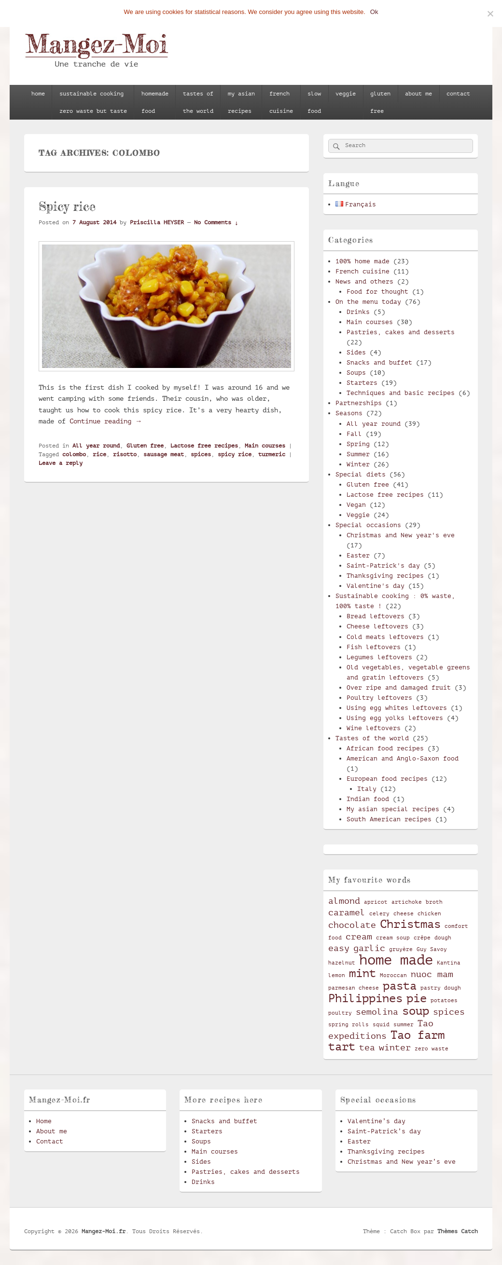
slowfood (314, 102)
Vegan (356, 504)
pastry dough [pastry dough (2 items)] (440, 988)
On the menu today (368, 301)
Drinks (358, 311)
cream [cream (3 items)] (359, 936)
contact (458, 93)
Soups (356, 372)
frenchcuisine (281, 102)
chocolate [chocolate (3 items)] (352, 925)
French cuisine (362, 271)
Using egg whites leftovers (397, 707)
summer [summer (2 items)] (403, 1025)
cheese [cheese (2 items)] (403, 914)
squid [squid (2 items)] (381, 1025)
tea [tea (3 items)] (367, 1047)
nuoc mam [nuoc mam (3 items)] (432, 974)
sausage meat (163, 454)
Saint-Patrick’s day (384, 1131)
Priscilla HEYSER (157, 222)
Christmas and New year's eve (401, 535)
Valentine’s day (376, 1121)
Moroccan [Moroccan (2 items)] (393, 976)
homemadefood (154, 102)
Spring (358, 444)
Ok (374, 11)
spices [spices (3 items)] (449, 1012)
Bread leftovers (375, 616)
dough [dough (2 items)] (442, 938)
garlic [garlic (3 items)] (369, 948)
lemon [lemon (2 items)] (336, 976)
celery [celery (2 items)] (379, 914)
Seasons (349, 413)
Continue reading (106, 421)
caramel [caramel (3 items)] (346, 912)
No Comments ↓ (216, 222)
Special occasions (368, 525)
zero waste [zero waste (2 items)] (431, 1049)
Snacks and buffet (379, 362)
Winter (358, 464)
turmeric (271, 454)
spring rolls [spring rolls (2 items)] (348, 1025)
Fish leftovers (374, 647)
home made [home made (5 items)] (396, 960)
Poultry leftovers (379, 697)
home (38, 93)
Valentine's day (375, 585)
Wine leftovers (374, 728)
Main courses (265, 445)
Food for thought (377, 291)
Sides (356, 352)
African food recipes (385, 748)
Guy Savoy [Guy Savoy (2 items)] (432, 949)
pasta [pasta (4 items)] (400, 986)
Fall (354, 433)
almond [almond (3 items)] (344, 901)
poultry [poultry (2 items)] (340, 1013)
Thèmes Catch (457, 1231)
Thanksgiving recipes (385, 575)
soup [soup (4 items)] (415, 1011)
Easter (358, 555)
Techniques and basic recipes (401, 392)
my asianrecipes (241, 102)
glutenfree (380, 102)
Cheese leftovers (377, 626)
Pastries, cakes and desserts (401, 332)
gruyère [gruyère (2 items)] (401, 949)
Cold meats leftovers (385, 636)
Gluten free (145, 445)
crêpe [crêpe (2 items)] (422, 938)
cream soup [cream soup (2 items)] (393, 938)
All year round (96, 445)
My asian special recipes (393, 809)
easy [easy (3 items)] (338, 948)
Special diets (360, 474)
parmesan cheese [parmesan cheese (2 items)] (353, 988)
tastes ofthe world (198, 102)
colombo (74, 454)
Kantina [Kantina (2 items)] (448, 963)
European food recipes (387, 778)
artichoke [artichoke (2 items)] (406, 902)
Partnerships (358, 403)
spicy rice (234, 454)
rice (99, 454)
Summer (358, 454)
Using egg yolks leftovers (395, 717)
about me (418, 93)
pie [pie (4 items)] (416, 998)
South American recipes (389, 819)
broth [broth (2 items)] (434, 902)
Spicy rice (67, 206)
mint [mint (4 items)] (362, 973)
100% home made (362, 261)
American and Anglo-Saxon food (403, 758)
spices (201, 454)
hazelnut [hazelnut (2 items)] (341, 963)
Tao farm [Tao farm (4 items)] (417, 1035)
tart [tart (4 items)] (341, 1046)
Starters (362, 382)
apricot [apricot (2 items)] (376, 902)
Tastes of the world (372, 738)
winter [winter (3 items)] (395, 1047)
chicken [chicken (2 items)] (429, 914)
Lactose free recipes (204, 445)
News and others (364, 281)
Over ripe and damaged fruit (399, 687)
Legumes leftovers (379, 657)
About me (51, 1131)
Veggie (358, 514)
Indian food (368, 799)
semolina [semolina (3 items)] (377, 1012)
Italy (366, 788)
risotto (125, 454)
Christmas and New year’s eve (402, 1161)
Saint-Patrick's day (383, 565)
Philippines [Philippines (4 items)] (365, 998)
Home (44, 1121)
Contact (49, 1141)
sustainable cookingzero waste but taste (93, 102)
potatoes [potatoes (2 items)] (444, 1001)
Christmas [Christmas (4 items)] (410, 924)
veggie (345, 93)
